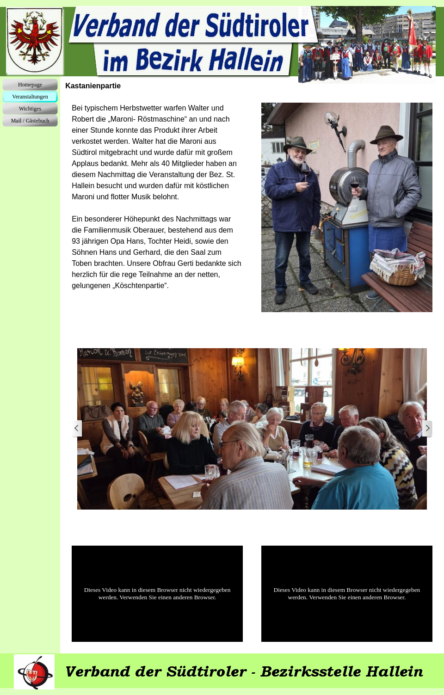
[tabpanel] (157, 197)
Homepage (30, 84)
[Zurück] (77, 428)
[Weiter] (426, 428)
